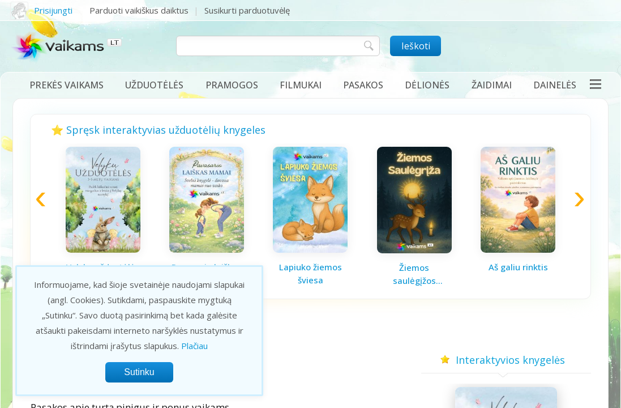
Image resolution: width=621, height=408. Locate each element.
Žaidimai (492, 85)
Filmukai (301, 85)
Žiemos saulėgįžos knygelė (414, 274)
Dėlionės (427, 85)
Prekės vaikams (66, 85)
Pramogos (231, 85)
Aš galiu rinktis (518, 267)
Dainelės (554, 85)
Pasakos (363, 85)
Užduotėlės (154, 85)
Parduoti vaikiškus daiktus (139, 10)
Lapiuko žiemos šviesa (310, 273)
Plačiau (194, 345)
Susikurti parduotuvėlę (247, 10)
